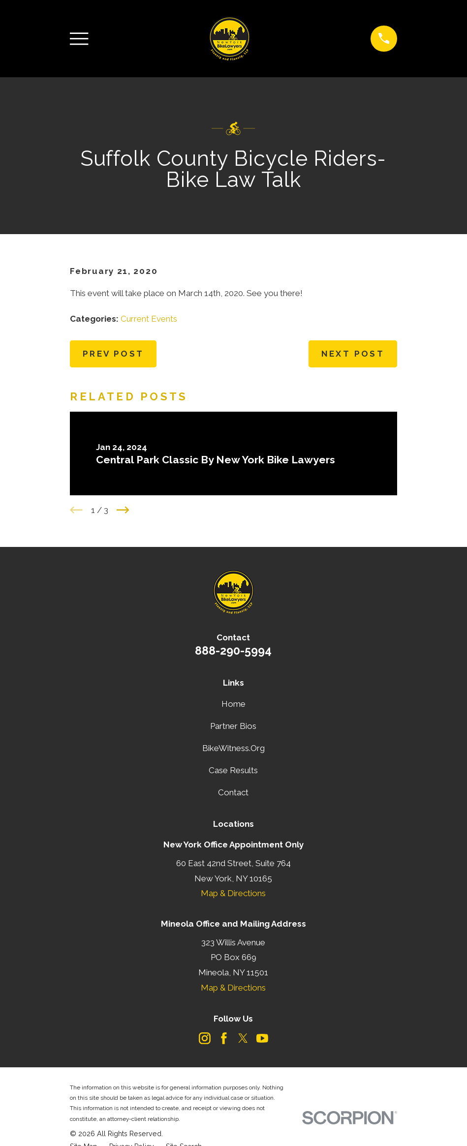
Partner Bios (233, 726)
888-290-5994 (233, 650)
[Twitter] (243, 1038)
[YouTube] (262, 1038)
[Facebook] (224, 1038)
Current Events (149, 319)
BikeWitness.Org (233, 748)
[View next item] (123, 510)
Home (233, 704)
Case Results (233, 770)
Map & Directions (233, 893)
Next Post (353, 354)
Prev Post (113, 354)
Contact (233, 792)
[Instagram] (205, 1038)
